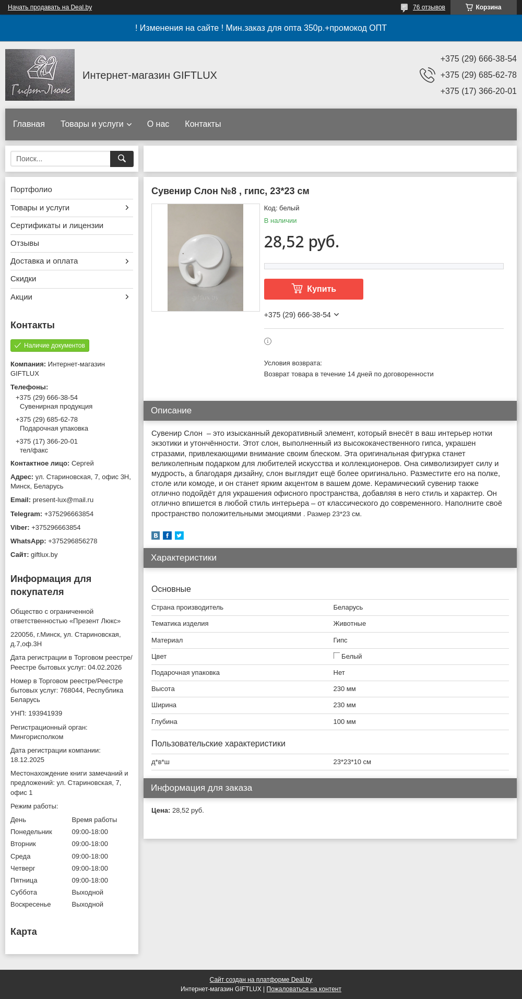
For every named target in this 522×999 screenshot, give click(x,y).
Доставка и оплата (44, 260)
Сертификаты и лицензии (56, 225)
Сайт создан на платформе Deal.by (261, 979)
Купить (321, 288)
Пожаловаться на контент (304, 989)
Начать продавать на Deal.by (50, 7)
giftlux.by (44, 554)
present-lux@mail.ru (63, 500)
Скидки (23, 278)
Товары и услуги (92, 124)
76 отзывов (429, 7)
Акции (21, 296)
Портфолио (31, 189)
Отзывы (24, 243)
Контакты (203, 124)
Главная (29, 124)
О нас (158, 124)
